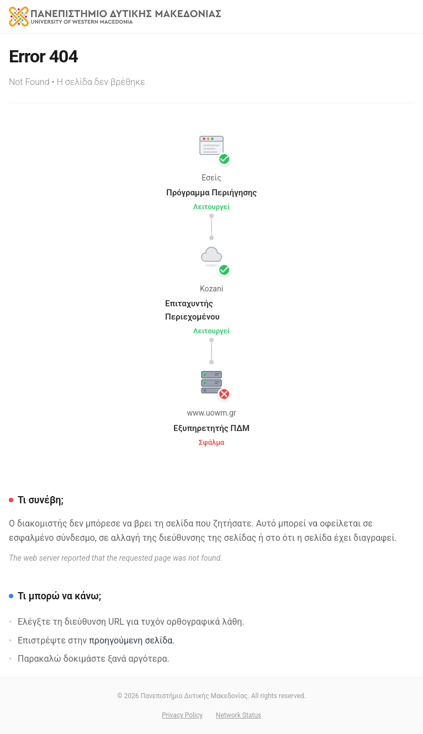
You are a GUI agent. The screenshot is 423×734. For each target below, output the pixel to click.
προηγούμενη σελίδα (130, 640)
